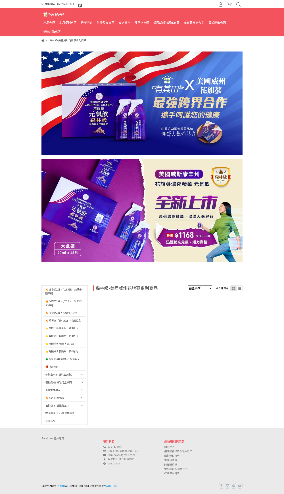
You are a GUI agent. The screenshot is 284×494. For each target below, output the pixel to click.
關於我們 (169, 447)
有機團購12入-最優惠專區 (60, 413)
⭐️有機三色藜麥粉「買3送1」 (62, 328)
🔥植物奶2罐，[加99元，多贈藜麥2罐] (63, 303)
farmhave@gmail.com (121, 455)
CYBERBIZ (111, 485)
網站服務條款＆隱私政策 (178, 451)
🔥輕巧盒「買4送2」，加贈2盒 (63, 320)
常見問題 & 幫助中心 (175, 469)
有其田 (61, 485)
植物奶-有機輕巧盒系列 (58, 382)
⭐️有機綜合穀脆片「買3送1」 (62, 336)
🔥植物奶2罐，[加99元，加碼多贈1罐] (63, 291)
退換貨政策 (170, 460)
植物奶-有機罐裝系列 (57, 405)
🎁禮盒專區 (52, 367)
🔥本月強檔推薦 (54, 398)
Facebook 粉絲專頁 (52, 438)
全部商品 (50, 421)
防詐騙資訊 (170, 464)
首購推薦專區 (52, 390)
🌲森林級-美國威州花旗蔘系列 (62, 359)
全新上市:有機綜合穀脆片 (59, 374)
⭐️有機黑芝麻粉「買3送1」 (61, 343)
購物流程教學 (171, 455)
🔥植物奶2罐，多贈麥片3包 (61, 312)
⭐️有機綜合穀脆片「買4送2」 (62, 351)
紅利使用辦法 (171, 473)
